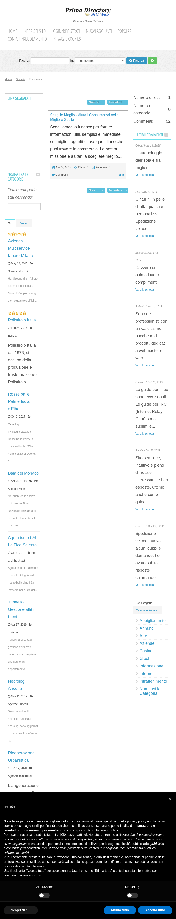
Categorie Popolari (147, 610)
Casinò (146, 651)
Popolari (125, 31)
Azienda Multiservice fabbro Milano (20, 248)
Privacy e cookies (67, 39)
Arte (143, 636)
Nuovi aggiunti (99, 31)
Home (12, 31)
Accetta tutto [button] (155, 910)
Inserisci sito (34, 31)
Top (10, 223)
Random (24, 223)
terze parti (75, 834)
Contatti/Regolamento (27, 39)
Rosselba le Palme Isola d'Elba (19, 401)
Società (20, 79)
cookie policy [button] (109, 830)
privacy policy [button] (136, 821)
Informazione (151, 666)
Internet (147, 673)
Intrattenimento (153, 681)
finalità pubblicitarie (135, 844)
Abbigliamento (153, 620)
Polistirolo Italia (22, 320)
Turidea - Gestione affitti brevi (21, 609)
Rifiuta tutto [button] (120, 910)
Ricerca (44, 60)
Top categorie (144, 603)
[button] (170, 799)
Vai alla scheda (144, 175)
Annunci (147, 628)
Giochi (145, 658)
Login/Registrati (66, 31)
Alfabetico (93, 102)
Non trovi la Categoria (150, 691)
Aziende (147, 643)
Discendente (115, 102)
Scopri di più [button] (20, 910)
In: (97, 60)
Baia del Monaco (23, 473)
